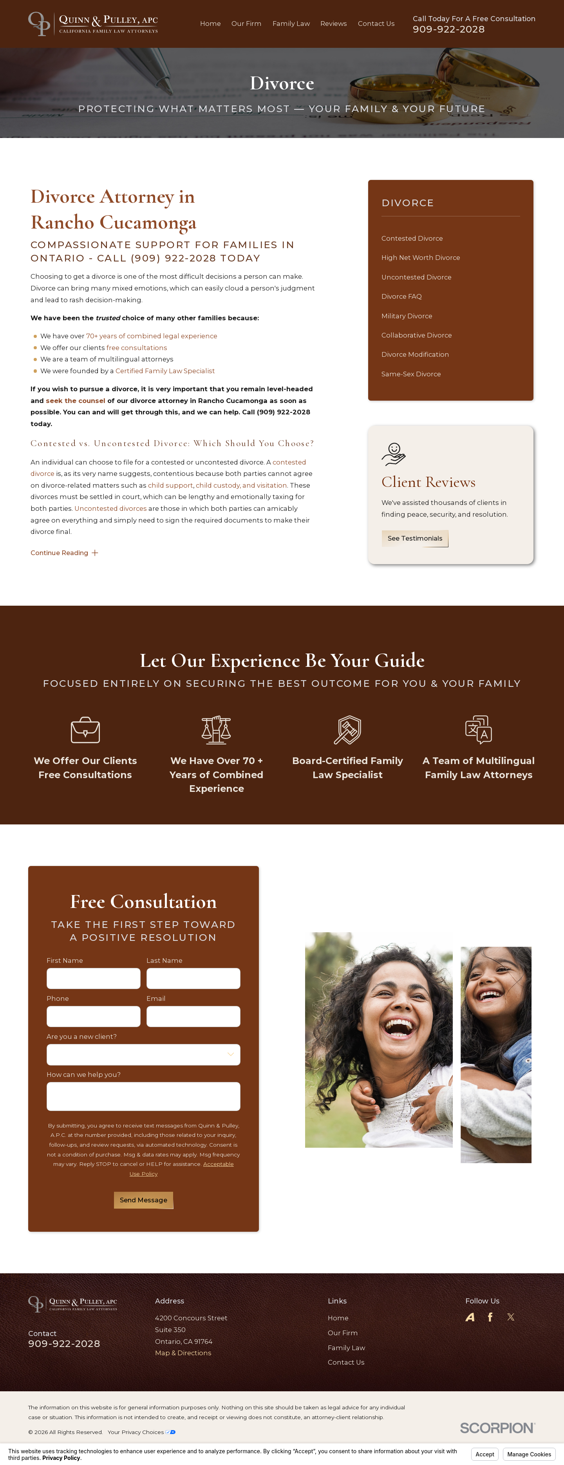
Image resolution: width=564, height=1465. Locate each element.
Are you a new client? (82, 1036)
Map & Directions (183, 1353)
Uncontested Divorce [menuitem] (416, 277)
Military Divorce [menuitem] (406, 316)
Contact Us (346, 1362)
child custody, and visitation (241, 485)
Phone (58, 998)
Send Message (143, 1200)
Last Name (164, 960)
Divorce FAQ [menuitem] (401, 296)
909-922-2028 (449, 29)
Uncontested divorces (110, 508)
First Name (65, 960)
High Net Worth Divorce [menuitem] (420, 257)
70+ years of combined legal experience (151, 336)
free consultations (137, 348)
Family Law (346, 1348)
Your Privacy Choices (141, 1432)
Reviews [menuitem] (333, 23)
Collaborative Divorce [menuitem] (416, 335)
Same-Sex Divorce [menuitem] (411, 374)
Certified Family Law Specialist (165, 371)
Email (156, 998)
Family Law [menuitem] (291, 23)
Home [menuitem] (210, 23)
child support (170, 485)
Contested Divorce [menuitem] (412, 238)
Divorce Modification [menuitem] (415, 354)
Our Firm (343, 1333)
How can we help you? (84, 1074)
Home (338, 1318)
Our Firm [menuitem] (246, 23)
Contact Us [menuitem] (376, 23)
